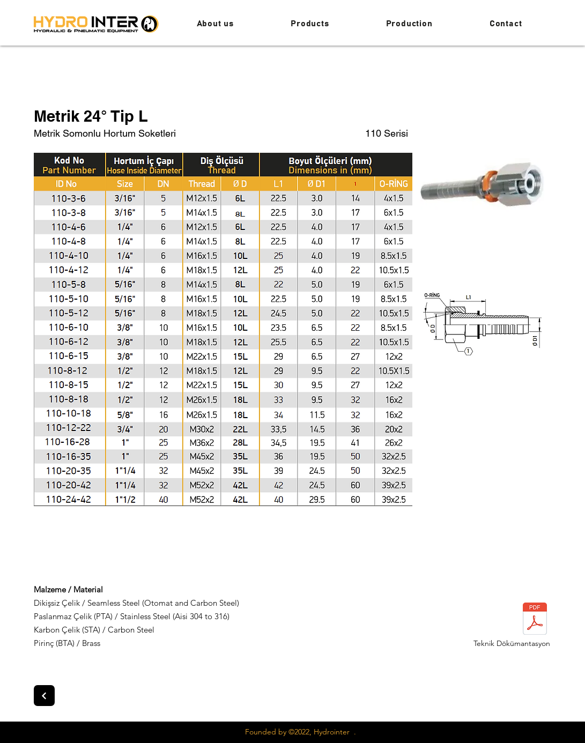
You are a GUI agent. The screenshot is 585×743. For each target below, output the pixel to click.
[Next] (44, 695)
